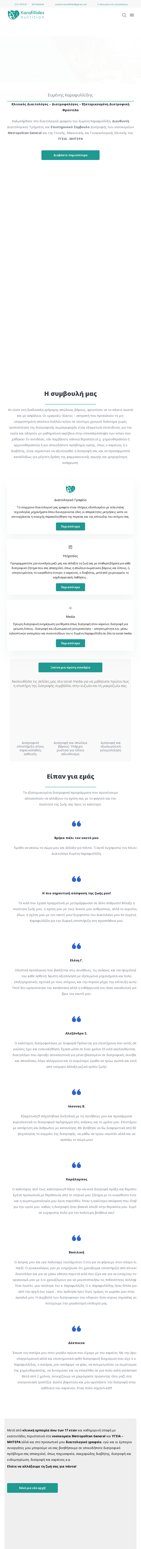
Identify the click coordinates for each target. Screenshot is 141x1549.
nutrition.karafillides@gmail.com (70, 4)
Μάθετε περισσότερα (33, 76)
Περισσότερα (70, 526)
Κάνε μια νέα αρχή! (32, 1487)
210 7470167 (19, 4)
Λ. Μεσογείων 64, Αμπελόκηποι (111, 4)
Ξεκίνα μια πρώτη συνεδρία (70, 666)
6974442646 (37, 4)
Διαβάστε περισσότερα (70, 155)
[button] (4, 1544)
